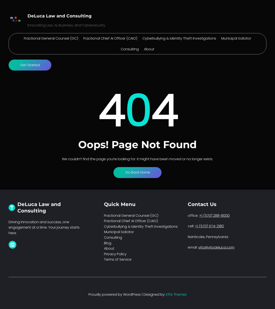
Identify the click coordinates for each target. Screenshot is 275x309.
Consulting (113, 237)
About (109, 248)
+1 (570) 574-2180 (209, 226)
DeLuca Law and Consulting (60, 15)
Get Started (30, 65)
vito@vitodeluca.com (216, 247)
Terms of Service (117, 259)
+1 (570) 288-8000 (214, 215)
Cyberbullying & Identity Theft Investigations (141, 226)
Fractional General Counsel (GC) (131, 215)
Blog (107, 243)
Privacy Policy (115, 254)
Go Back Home (137, 172)
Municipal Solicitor (119, 231)
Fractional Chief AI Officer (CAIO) (131, 220)
